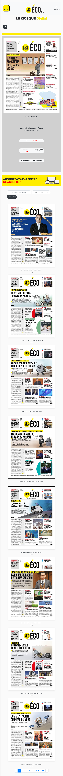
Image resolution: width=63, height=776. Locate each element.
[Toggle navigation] (5, 27)
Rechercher (12, 197)
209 (42, 771)
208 (37, 771)
